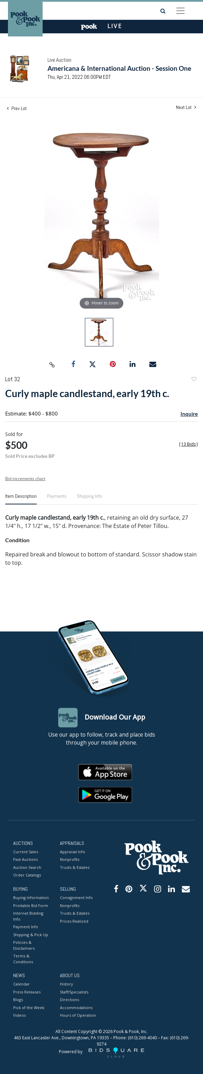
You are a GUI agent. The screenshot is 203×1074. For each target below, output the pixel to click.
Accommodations (76, 1007)
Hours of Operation (78, 1015)
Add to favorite (193, 380)
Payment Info (25, 927)
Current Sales (25, 851)
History (66, 984)
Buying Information (31, 897)
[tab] (21, 498)
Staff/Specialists (74, 992)
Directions (69, 999)
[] (188, 444)
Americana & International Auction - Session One (119, 68)
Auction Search (27, 867)
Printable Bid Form (30, 905)
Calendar (21, 984)
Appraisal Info (72, 851)
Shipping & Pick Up (30, 934)
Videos (19, 1015)
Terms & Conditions (23, 959)
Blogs (18, 999)
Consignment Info (76, 897)
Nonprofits (69, 859)
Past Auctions (25, 859)
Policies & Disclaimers (24, 945)
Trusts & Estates (74, 867)
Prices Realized (74, 921)
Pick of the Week (28, 1007)
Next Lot (186, 107)
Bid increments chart (25, 478)
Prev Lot (17, 108)
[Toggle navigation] (180, 10)
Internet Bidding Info (28, 916)
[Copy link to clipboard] (52, 364)
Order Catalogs (27, 875)
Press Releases (27, 992)
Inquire (189, 414)
